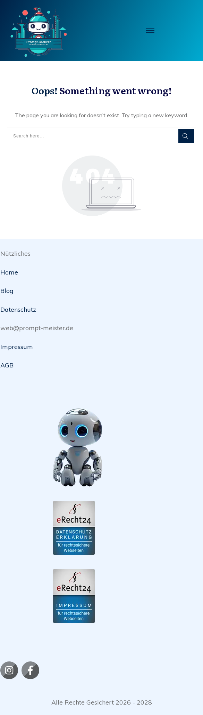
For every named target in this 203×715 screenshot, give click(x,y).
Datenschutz (18, 309)
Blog (7, 291)
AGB (7, 365)
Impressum (16, 347)
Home (9, 272)
